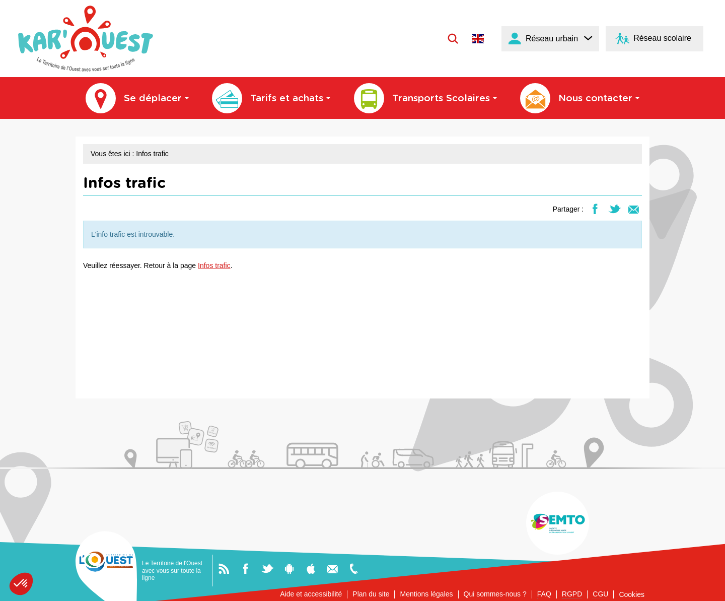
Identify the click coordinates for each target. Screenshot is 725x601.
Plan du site (370, 593)
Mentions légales (426, 593)
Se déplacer (137, 98)
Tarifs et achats (271, 98)
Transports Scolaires (425, 98)
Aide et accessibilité (311, 593)
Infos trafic (214, 265)
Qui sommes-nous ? (495, 593)
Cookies (631, 594)
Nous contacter (579, 98)
